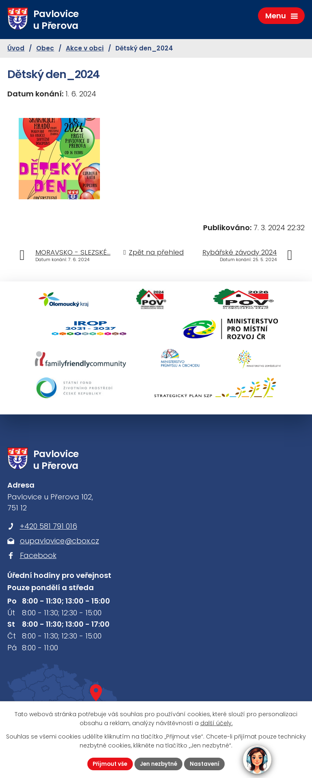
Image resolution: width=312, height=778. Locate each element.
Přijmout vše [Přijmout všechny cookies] (107, 763)
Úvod (15, 49)
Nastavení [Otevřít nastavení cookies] (207, 763)
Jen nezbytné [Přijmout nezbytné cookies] (159, 763)
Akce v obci (85, 49)
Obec (45, 49)
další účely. (216, 723)
